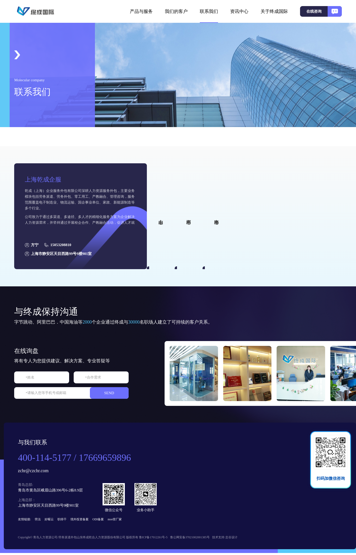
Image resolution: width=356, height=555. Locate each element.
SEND (117, 393)
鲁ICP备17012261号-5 (156, 539)
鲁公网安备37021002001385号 (195, 539)
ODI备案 (98, 520)
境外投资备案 (80, 520)
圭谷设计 (239, 539)
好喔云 (49, 520)
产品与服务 (141, 11)
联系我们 (209, 11)
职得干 (62, 520)
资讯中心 (239, 11)
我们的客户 (176, 11)
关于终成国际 (274, 11)
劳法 (38, 520)
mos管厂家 (115, 520)
